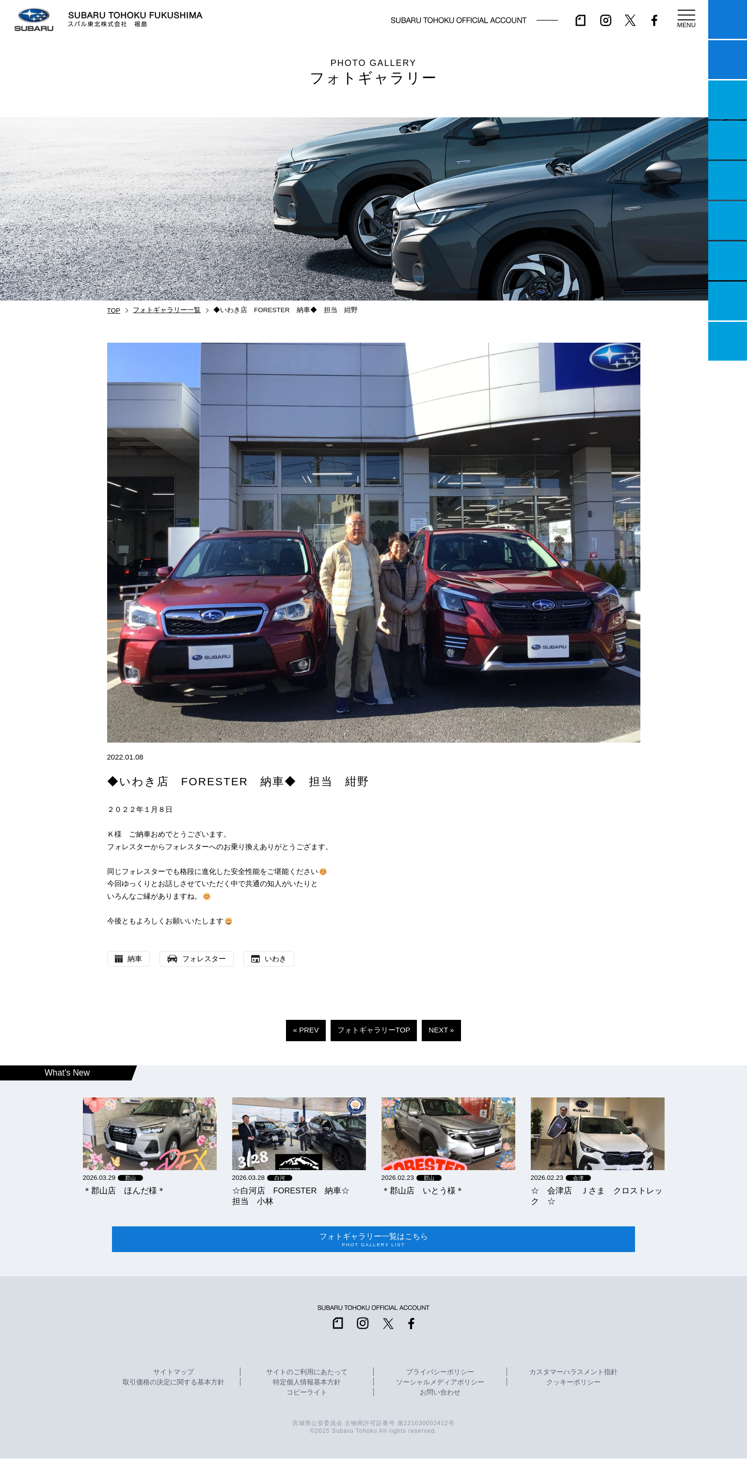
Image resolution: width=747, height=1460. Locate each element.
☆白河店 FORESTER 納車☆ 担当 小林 (295, 1196)
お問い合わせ (440, 1393)
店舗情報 (727, 180)
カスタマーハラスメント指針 (573, 1373)
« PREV (305, 1030)
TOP (114, 310)
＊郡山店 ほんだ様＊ (124, 1190)
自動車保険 (727, 260)
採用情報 (727, 341)
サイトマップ (173, 1373)
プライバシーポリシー (440, 1373)
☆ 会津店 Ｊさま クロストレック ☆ (597, 1196)
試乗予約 (727, 59)
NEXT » (441, 1030)
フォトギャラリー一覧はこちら (373, 1240)
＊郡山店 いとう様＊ (422, 1190)
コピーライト (306, 1393)
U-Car (727, 220)
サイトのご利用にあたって (307, 1373)
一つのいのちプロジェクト (727, 99)
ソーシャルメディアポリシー (440, 1383)
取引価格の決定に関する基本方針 (173, 1383)
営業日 (727, 140)
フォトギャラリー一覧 (167, 310)
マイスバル (727, 19)
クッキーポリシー (573, 1383)
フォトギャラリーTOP (374, 1030)
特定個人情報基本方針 (307, 1383)
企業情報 (727, 301)
